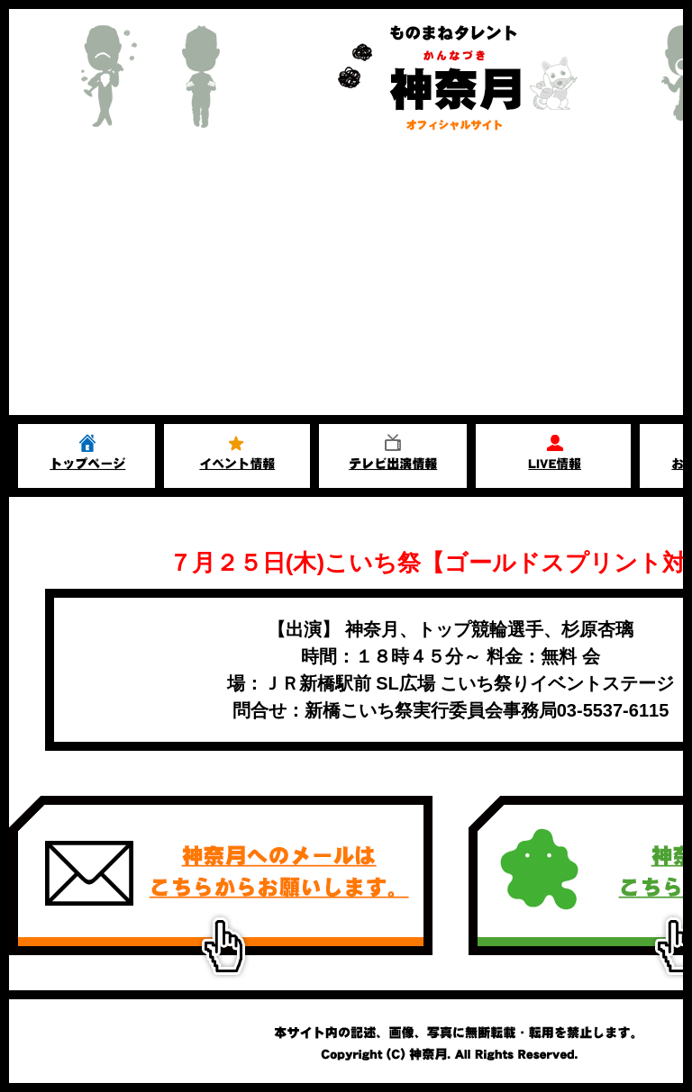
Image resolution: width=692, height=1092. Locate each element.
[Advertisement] (346, 280)
